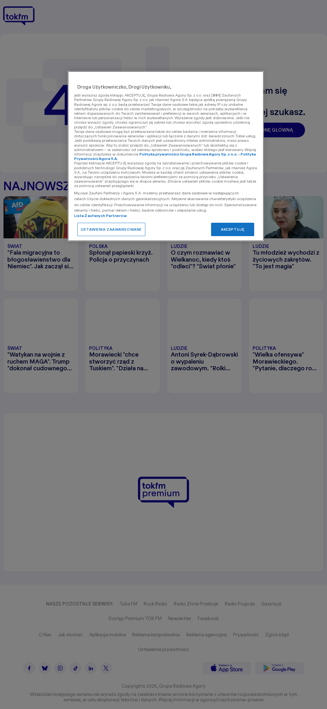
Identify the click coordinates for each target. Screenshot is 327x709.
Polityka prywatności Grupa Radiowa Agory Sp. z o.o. (188, 154)
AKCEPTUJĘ (232, 229)
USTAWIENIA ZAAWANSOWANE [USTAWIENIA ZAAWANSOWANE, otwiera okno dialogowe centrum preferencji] (111, 229)
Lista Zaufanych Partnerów (100, 215)
